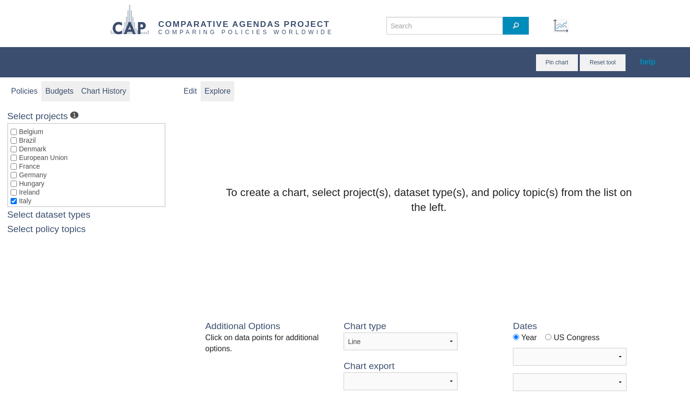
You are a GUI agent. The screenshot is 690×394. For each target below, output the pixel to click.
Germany (33, 175)
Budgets (59, 91)
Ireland (29, 192)
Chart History (103, 91)
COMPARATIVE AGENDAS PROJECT (244, 24)
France (29, 166)
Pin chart (557, 62)
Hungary (31, 183)
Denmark (32, 149)
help (648, 62)
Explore (217, 91)
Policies (24, 91)
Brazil (27, 140)
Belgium (31, 131)
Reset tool (602, 62)
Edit (190, 91)
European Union (43, 157)
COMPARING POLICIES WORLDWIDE (246, 32)
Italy (25, 201)
